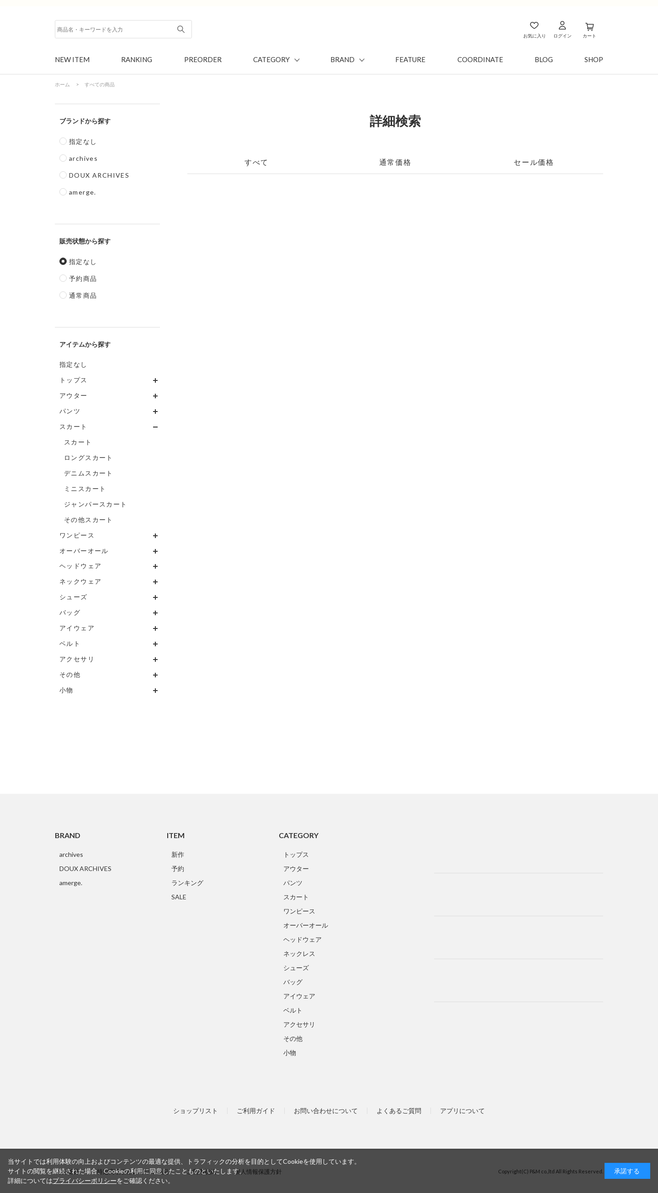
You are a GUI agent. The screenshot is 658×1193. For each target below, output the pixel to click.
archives (83, 158)
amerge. (82, 192)
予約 (177, 868)
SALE (178, 897)
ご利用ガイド (256, 1111)
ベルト (292, 1010)
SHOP (593, 59)
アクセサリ (299, 1024)
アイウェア (299, 996)
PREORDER (203, 59)
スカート (296, 897)
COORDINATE (480, 59)
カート (589, 35)
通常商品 (83, 295)
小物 (289, 1052)
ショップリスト (195, 1111)
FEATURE (410, 59)
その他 (292, 1038)
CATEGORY (271, 59)
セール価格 (534, 162)
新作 (177, 854)
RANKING (136, 59)
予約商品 (83, 278)
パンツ (292, 883)
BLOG (544, 59)
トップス (296, 854)
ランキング (187, 883)
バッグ (292, 982)
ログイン (562, 35)
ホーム (62, 84)
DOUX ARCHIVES (99, 175)
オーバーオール (305, 925)
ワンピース (299, 911)
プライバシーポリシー (85, 1180)
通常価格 (395, 162)
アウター (296, 868)
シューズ (296, 967)
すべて (256, 162)
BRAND (342, 59)
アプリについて (462, 1111)
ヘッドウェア (302, 939)
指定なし (83, 141)
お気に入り (534, 35)
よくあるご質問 (399, 1111)
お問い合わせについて (326, 1111)
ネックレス (299, 953)
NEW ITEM (72, 59)
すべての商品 (100, 84)
